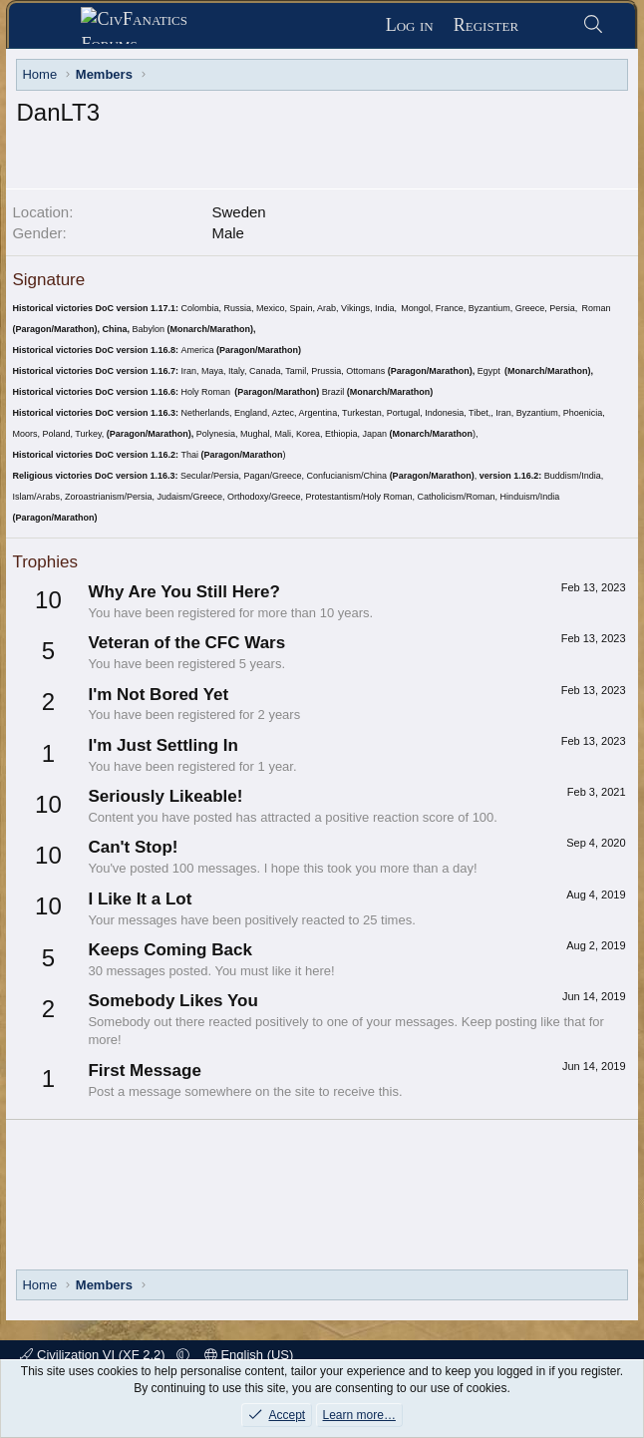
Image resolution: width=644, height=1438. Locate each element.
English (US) (249, 1354)
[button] (182, 1354)
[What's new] (549, 25)
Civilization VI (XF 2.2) (94, 1354)
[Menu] (53, 26)
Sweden (238, 211)
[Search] (592, 25)
